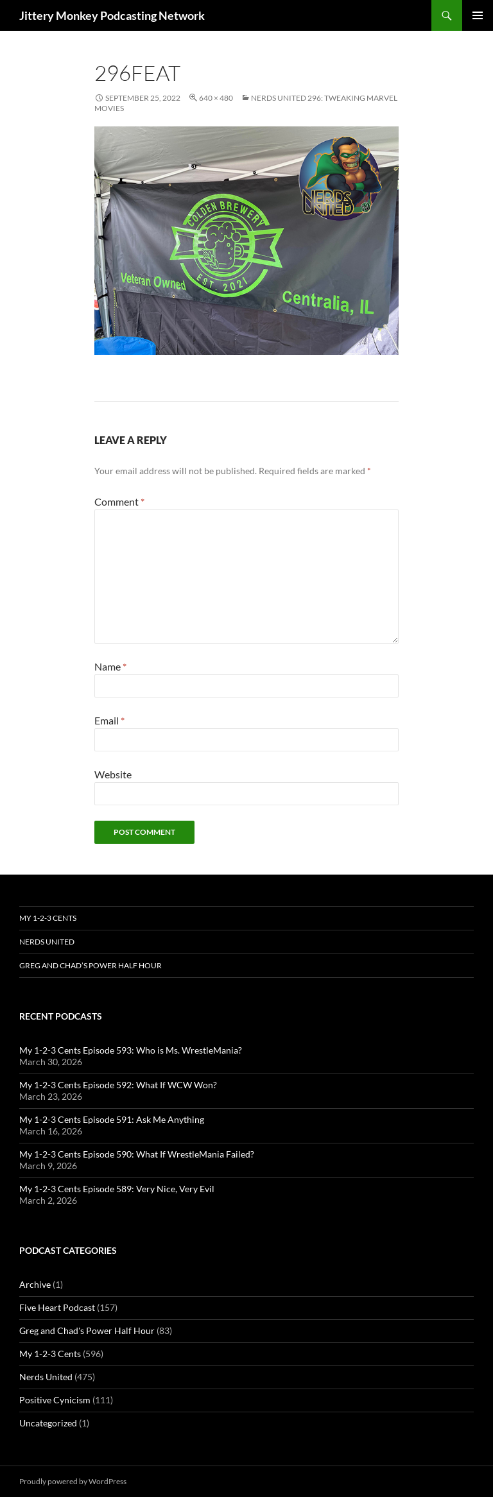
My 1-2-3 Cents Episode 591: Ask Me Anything (111, 1119)
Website (113, 774)
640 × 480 (216, 98)
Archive (35, 1284)
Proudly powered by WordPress (72, 1481)
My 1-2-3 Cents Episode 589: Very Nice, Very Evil (116, 1188)
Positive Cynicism (55, 1399)
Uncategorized (48, 1422)
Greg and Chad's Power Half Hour (87, 1330)
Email (109, 720)
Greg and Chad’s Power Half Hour (90, 965)
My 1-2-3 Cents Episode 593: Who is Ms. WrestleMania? (130, 1050)
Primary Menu (477, 15)
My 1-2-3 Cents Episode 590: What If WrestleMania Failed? (136, 1154)
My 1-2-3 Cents (47, 918)
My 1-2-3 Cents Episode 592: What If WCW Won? (118, 1084)
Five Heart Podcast (57, 1307)
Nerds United (46, 941)
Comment (119, 501)
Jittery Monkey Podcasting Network (112, 15)
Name (110, 666)
